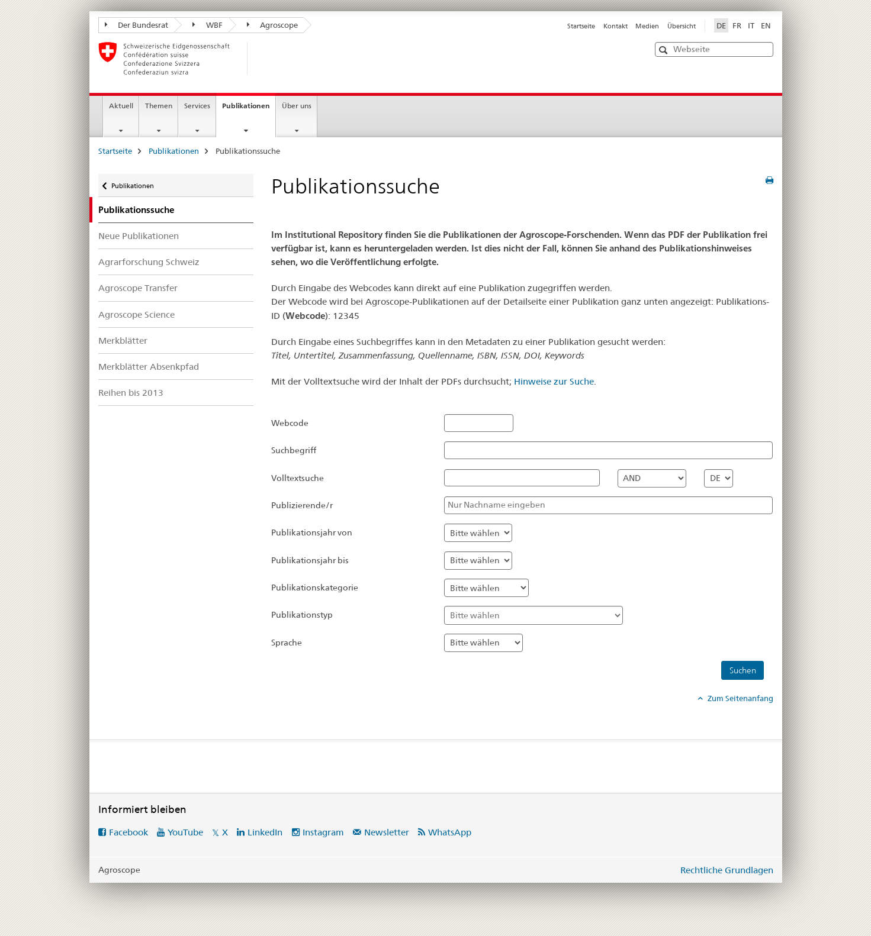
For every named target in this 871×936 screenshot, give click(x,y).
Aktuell (121, 105)
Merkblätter (122, 340)
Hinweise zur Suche (554, 381)
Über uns (296, 105)
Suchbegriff (293, 450)
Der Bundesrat (137, 25)
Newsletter (386, 832)
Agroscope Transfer (138, 287)
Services (197, 105)
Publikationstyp (302, 614)
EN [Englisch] (766, 25)
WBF (207, 25)
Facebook (128, 832)
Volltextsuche (297, 478)
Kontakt (615, 26)
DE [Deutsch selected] (721, 25)
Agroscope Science (136, 314)
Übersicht (681, 26)
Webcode (289, 423)
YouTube (185, 832)
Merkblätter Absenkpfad (148, 366)
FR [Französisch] (736, 25)
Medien (647, 26)
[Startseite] (267, 58)
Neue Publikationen (138, 235)
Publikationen (248, 109)
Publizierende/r (302, 505)
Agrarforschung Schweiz (149, 261)
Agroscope (272, 25)
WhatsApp (449, 832)
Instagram (323, 832)
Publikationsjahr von (311, 532)
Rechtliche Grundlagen (726, 870)
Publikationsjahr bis (310, 560)
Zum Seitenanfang (739, 698)
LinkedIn (265, 832)
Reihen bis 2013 (130, 392)
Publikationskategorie (314, 587)
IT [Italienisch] (751, 25)
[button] (665, 50)
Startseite (581, 26)
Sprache (286, 642)
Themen (158, 105)
